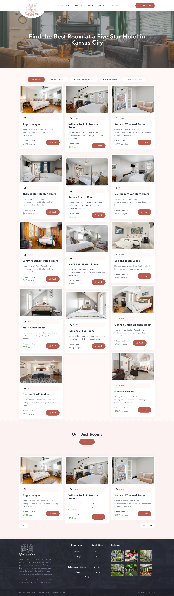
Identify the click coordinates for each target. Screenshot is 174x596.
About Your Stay (60, 5)
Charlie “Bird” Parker (36, 394)
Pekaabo (151, 592)
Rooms (76, 5)
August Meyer (31, 124)
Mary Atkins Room (34, 327)
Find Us (101, 5)
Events (88, 5)
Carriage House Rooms (83, 79)
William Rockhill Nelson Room (83, 125)
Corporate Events (77, 562)
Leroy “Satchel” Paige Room (40, 261)
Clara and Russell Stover (83, 264)
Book (54, 142)
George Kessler (124, 391)
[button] (143, 525)
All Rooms (36, 79)
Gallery (77, 572)
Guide (113, 5)
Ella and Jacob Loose (127, 261)
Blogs (97, 551)
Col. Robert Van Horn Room (131, 194)
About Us (97, 562)
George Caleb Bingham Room (132, 325)
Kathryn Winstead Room (129, 124)
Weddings (77, 557)
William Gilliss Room (81, 331)
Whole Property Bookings (77, 567)
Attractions (97, 572)
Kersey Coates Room (81, 197)
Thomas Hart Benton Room (39, 194)
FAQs (97, 557)
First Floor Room (110, 79)
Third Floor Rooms (134, 79)
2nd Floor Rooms (57, 79)
